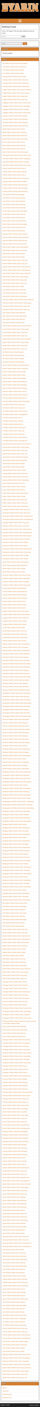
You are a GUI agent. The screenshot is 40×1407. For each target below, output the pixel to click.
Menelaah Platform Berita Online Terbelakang (16, 749)
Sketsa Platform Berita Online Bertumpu (14, 1207)
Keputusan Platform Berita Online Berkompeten (16, 536)
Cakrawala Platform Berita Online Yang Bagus (16, 158)
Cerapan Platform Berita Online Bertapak (14, 188)
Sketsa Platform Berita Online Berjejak (14, 1197)
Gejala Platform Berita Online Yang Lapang (15, 342)
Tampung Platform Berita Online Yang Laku (15, 1236)
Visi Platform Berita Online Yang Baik (13, 1322)
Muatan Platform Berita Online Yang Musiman (16, 936)
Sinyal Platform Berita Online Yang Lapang (15, 1187)
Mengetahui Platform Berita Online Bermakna (16, 818)
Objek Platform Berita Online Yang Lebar (14, 975)
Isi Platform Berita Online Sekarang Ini (14, 427)
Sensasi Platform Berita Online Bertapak (14, 1151)
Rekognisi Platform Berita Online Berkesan (15, 1135)
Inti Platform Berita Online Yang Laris (13, 408)
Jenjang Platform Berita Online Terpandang (15, 480)
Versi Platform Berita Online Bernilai (13, 1312)
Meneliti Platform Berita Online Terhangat (15, 765)
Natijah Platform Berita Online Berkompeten (15, 942)
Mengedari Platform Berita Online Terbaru (15, 785)
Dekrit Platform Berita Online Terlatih (13, 257)
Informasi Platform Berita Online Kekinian (15, 395)
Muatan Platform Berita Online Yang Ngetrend (16, 939)
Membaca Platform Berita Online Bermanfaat (16, 690)
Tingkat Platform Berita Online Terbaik (14, 1276)
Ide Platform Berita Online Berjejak (12, 352)
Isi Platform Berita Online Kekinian (12, 421)
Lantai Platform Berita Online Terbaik (13, 627)
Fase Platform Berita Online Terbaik (13, 286)
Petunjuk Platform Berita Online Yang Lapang (16, 1095)
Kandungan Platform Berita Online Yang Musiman (17, 516)
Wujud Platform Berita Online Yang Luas (14, 1377)
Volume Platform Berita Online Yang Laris (15, 1331)
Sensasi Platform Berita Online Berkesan (14, 1148)
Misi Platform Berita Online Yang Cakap (14, 913)
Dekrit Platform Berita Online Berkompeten (15, 247)
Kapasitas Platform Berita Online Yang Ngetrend (17, 532)
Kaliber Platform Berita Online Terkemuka (15, 503)
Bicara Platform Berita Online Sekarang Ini (15, 152)
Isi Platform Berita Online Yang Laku (13, 431)
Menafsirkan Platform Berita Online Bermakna (16, 700)
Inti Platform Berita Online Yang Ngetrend (15, 414)
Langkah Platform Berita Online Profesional (15, 618)
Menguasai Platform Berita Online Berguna (15, 854)
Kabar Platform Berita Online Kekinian (14, 486)
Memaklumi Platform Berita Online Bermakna (16, 673)
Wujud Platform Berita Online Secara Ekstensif (16, 1367)
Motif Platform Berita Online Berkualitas (14, 919)
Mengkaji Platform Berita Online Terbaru (14, 837)
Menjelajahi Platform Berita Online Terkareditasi (16, 873)
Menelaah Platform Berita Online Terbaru (14, 745)
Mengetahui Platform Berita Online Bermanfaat (16, 821)
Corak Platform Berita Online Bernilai (13, 217)
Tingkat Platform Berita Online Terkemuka (15, 1282)
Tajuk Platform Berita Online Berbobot (14, 1223)
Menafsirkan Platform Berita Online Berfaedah (16, 693)
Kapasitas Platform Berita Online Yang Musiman (17, 529)
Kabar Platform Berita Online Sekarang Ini (15, 493)
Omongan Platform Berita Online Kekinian (15, 985)
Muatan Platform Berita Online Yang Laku (15, 929)
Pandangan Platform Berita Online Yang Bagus (16, 1011)
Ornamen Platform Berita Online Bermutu (15, 1001)
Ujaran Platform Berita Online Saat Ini (13, 1295)
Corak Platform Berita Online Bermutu (14, 214)
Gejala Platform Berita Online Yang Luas (14, 349)
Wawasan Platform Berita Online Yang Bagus (16, 1358)
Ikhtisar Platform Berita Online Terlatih (14, 375)
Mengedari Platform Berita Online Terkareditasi (16, 795)
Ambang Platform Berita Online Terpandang (15, 86)
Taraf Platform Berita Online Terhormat (14, 1253)
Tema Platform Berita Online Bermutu (13, 1269)
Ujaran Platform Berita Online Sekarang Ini (15, 1299)
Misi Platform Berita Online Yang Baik (13, 909)
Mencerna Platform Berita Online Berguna (15, 723)
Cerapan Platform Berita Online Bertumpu (15, 191)
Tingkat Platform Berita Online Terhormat (14, 1279)
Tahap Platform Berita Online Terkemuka (14, 1217)
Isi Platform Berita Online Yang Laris (13, 434)
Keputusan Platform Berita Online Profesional (16, 539)
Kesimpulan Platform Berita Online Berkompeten (17, 549)
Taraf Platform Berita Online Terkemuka (14, 1256)
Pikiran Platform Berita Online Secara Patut (15, 1105)
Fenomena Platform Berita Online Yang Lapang (16, 303)
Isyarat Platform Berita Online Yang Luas (14, 454)
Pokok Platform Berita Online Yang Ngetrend (16, 1128)
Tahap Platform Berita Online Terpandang (15, 1220)
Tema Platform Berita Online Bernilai (13, 1272)
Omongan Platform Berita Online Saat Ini (14, 988)
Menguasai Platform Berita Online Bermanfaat (16, 860)
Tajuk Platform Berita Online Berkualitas (14, 1227)
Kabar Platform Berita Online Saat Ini (13, 490)
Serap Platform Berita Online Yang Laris (14, 1174)
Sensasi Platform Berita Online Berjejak (14, 1144)
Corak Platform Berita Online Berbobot (14, 208)
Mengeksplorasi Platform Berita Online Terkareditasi (18, 808)
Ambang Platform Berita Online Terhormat (15, 80)
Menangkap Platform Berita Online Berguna (15, 709)
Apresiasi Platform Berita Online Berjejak (14, 116)
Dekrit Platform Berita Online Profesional (14, 250)
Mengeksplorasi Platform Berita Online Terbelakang (18, 801)
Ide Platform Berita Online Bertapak (13, 358)
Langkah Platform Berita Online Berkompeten (16, 614)
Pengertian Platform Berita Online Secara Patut (16, 1053)
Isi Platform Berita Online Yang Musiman (14, 437)
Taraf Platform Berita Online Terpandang (14, 1259)
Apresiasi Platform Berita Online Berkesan (15, 119)
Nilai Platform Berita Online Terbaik (13, 955)
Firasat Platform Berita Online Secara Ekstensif (16, 326)
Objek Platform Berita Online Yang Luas (14, 978)
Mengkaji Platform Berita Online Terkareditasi (16, 847)
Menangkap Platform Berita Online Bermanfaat (16, 716)
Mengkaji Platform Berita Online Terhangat (15, 844)
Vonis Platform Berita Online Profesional (14, 1345)
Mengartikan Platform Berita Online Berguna (15, 775)
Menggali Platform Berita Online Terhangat (15, 831)
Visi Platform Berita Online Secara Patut (14, 1315)
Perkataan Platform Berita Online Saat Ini (15, 1072)
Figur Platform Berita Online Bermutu (13, 319)
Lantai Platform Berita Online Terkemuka (14, 634)
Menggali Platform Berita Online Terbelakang (16, 828)
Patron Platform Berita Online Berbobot (14, 1026)
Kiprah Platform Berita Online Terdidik (13, 568)
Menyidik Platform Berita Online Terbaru (14, 890)
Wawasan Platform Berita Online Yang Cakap (16, 1364)
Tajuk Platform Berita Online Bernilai (13, 1233)
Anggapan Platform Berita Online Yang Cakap (16, 112)
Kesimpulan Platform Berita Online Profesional (16, 552)
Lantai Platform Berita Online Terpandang (15, 637)
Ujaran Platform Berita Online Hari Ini (13, 1289)
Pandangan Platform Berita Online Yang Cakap (16, 1018)
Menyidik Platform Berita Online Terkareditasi (16, 900)
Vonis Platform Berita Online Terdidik (13, 1348)
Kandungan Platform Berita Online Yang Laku (16, 509)
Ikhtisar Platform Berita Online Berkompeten (15, 365)
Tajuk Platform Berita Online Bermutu (13, 1230)
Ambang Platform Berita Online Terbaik (14, 76)
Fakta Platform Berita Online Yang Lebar (14, 280)
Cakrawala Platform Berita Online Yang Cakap (16, 165)
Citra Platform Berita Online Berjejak (13, 194)
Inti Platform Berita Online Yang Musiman (15, 411)
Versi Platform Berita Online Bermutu (13, 1308)
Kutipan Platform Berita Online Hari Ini (14, 601)
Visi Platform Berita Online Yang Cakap (14, 1325)
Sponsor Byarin (34, 1405)
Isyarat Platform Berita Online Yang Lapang (15, 447)
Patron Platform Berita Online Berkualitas (15, 1030)
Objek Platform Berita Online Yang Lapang (15, 972)
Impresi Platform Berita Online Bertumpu (14, 388)
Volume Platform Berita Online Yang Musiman (16, 1335)
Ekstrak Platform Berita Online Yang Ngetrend (16, 270)
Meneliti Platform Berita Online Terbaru (14, 759)
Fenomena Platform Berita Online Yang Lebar (16, 306)
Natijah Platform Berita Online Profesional (15, 946)
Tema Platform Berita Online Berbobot (14, 1263)
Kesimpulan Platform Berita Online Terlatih (15, 559)
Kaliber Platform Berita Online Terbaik (13, 496)
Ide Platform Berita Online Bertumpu (13, 362)
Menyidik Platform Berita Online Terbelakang (16, 893)
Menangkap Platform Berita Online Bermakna (16, 713)
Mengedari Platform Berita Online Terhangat (15, 791)
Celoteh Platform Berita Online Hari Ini (14, 168)
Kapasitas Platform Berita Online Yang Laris (15, 526)
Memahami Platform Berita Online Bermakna (16, 660)
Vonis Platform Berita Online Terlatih (13, 1351)
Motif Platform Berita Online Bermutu (13, 923)
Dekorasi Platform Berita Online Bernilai (14, 244)
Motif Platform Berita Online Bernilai (13, 926)
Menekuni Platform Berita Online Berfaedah (15, 732)
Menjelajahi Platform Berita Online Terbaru (15, 864)
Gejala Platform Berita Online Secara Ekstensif (16, 339)
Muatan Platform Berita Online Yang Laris (15, 932)
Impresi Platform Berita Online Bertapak (14, 385)
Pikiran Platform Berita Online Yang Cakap (15, 1115)
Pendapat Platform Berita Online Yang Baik (15, 1046)
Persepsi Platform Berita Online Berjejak (14, 1079)
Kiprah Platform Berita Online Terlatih (13, 572)
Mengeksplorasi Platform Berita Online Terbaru (16, 798)
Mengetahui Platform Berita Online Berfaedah (16, 811)
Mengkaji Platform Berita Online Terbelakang (16, 841)
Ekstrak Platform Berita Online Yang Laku (15, 260)
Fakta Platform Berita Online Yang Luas (14, 283)
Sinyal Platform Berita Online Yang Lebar (14, 1190)
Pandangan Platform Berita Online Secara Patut (17, 1008)
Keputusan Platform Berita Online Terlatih (15, 545)
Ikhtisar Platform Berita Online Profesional (15, 368)
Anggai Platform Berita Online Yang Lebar (15, 96)
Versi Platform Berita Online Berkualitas (14, 1305)
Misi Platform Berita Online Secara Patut (14, 903)
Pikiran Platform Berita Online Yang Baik (14, 1112)
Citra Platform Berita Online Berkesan (13, 198)
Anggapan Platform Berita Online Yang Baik (15, 109)
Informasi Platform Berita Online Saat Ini (14, 398)
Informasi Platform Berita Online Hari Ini (14, 391)
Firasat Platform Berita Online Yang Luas (14, 336)
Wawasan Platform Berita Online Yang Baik (15, 1361)
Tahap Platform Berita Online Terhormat (14, 1213)
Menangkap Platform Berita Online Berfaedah (16, 706)
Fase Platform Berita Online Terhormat (14, 290)
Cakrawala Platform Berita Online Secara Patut (16, 155)
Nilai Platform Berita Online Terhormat (14, 959)
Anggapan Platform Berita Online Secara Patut (16, 103)
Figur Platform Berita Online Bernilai (13, 322)
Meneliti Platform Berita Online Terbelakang (15, 762)
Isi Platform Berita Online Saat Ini (12, 424)
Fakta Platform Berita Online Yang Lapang (15, 276)
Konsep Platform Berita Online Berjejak (14, 588)
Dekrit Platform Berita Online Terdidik (13, 253)
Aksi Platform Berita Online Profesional (14, 67)
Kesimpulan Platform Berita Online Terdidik (15, 555)
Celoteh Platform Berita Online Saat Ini (14, 175)
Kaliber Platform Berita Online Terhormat (14, 500)
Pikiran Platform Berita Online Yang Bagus (15, 1108)
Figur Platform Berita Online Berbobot (13, 312)
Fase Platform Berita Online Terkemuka (14, 293)
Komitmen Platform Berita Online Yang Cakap (16, 585)
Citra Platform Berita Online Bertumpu (14, 204)
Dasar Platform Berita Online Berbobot (14, 221)
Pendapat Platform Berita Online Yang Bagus (16, 1043)
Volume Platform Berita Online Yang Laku (15, 1328)
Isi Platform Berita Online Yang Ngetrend (14, 440)
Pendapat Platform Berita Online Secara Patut (16, 1039)
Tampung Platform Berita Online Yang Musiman (16, 1243)
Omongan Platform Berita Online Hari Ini (14, 982)
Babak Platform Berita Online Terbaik (13, 129)
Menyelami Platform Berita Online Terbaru (15, 877)
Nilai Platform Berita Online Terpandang (14, 965)
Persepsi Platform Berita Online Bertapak (15, 1085)
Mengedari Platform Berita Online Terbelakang (16, 788)
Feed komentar (7, 1394)
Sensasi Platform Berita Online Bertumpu (15, 1154)
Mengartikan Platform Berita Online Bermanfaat (16, 782)
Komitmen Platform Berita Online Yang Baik (15, 581)
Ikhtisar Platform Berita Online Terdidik (14, 372)
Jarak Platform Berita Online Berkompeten (15, 457)
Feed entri (5, 1391)
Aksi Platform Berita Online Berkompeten (14, 63)
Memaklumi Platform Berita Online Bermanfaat (16, 677)
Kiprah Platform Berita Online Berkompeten (15, 562)
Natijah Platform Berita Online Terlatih (13, 952)
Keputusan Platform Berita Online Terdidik (15, 542)
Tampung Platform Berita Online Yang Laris (15, 1240)
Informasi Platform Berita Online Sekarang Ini (16, 401)
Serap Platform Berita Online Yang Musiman (15, 1177)
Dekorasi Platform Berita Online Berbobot (15, 234)
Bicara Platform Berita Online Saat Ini (13, 148)
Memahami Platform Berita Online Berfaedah (16, 654)
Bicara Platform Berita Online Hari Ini (13, 142)
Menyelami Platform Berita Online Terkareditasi (16, 887)
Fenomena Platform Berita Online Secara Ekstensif (18, 299)
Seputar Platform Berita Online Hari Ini (14, 1158)
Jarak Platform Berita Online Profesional (14, 460)
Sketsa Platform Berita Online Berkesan (14, 1200)
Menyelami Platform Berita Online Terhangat (15, 883)
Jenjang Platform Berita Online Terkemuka (15, 476)
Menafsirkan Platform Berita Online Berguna (15, 696)
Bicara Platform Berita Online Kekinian (14, 145)
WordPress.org (7, 1397)
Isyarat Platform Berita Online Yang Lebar (15, 450)
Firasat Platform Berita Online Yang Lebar (15, 332)
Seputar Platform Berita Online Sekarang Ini (15, 1167)
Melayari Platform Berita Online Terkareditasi (16, 650)
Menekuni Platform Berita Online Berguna (15, 736)
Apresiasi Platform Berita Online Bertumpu (15, 126)
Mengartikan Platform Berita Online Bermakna (16, 778)
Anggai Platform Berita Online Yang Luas (14, 99)
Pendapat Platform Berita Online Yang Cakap (16, 1049)
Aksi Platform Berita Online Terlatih (13, 73)
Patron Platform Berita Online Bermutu (14, 1033)
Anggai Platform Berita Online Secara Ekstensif (16, 89)
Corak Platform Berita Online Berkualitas (14, 211)
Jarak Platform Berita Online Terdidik (13, 463)
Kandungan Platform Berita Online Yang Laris (16, 513)
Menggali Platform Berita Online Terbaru (14, 824)
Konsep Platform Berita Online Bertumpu (14, 598)
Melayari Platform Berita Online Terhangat (15, 647)
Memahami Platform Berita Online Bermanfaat (16, 664)
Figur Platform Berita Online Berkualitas (14, 316)
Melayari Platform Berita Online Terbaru (14, 641)
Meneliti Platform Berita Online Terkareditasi (15, 768)
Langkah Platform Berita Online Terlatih (14, 624)
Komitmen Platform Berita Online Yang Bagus (16, 578)
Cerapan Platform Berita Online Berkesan (15, 185)
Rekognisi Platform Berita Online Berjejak (15, 1131)
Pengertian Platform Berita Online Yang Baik (15, 1059)
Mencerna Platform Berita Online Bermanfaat (16, 729)
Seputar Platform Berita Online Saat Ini (14, 1164)
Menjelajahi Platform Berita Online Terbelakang (16, 867)
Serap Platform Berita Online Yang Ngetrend (15, 1181)
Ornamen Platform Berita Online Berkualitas (15, 998)
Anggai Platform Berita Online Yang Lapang (15, 93)
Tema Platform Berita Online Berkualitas (14, 1266)
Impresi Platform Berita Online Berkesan (14, 381)
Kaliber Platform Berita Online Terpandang (15, 506)
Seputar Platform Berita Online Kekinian (14, 1161)
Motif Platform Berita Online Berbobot (13, 916)
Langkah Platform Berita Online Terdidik (14, 621)
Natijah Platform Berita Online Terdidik (14, 949)
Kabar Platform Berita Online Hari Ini (13, 483)
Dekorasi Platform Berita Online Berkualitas (15, 237)
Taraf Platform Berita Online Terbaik (13, 1249)
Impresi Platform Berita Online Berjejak (14, 378)
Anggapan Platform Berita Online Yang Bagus (16, 106)
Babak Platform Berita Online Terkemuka (14, 135)
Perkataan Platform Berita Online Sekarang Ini (16, 1076)
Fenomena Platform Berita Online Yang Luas (16, 309)
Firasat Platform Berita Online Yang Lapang (15, 329)
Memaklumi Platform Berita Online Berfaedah (16, 667)
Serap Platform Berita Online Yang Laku (14, 1171)
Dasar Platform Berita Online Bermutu (14, 227)
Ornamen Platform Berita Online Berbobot (15, 995)
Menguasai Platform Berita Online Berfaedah (16, 850)
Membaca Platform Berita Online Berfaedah (15, 680)
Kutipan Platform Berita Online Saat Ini (14, 608)
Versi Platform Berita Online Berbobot (13, 1302)
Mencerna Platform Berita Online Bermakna (15, 726)
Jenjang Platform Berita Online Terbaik (14, 470)
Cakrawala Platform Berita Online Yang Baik (15, 162)
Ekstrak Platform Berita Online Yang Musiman (16, 267)
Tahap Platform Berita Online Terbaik (13, 1210)
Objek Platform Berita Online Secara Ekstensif (16, 969)
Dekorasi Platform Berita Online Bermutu (14, 240)
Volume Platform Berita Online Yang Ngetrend (16, 1338)
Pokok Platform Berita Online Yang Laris (14, 1122)
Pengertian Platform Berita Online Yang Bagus (16, 1056)
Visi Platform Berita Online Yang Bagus (14, 1318)
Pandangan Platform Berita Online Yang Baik (16, 1014)
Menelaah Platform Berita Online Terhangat (15, 752)
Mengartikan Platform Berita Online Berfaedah (16, 772)
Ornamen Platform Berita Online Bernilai (14, 1005)
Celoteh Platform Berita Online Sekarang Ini (15, 178)
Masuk (4, 1388)
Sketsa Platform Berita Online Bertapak (14, 1203)
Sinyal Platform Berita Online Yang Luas (14, 1194)
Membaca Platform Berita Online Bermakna (15, 686)
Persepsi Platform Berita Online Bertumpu (15, 1089)
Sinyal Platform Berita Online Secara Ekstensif (16, 1184)
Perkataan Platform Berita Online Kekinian (15, 1069)
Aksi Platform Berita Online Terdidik (13, 70)
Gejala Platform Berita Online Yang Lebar (15, 345)
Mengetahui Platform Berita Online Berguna (15, 814)
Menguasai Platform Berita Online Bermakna (16, 857)
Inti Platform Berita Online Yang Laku (13, 404)
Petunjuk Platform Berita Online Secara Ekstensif (17, 1092)
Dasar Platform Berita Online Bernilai (13, 231)
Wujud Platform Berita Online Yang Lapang (15, 1371)
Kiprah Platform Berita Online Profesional (15, 565)
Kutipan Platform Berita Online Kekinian (14, 604)
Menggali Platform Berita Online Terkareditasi (16, 834)
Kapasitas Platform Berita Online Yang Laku (15, 522)
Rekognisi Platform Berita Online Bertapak (15, 1138)
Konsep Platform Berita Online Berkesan (14, 591)
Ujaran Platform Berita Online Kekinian (14, 1292)
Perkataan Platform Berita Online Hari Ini (14, 1066)
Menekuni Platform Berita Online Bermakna (15, 739)
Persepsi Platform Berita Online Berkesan (15, 1082)
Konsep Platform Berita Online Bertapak (14, 595)
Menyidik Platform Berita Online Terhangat (15, 896)
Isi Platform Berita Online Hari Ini (12, 417)
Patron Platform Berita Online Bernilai (13, 1036)
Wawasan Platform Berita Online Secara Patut (16, 1354)
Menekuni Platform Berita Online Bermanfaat (16, 742)
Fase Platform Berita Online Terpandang (14, 296)
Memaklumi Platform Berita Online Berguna (15, 670)
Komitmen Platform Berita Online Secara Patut (16, 575)
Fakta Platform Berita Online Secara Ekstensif (16, 273)
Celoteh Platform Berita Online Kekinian (14, 172)
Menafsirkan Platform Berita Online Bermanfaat (16, 703)
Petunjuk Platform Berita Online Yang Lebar (15, 1099)
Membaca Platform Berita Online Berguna (15, 683)
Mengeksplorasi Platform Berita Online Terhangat (17, 805)
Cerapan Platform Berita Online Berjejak (14, 181)
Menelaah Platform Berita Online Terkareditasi (16, 755)
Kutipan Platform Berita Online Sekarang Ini (15, 611)
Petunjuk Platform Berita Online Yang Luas (15, 1102)
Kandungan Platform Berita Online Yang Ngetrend (17, 519)
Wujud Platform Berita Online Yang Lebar (15, 1374)
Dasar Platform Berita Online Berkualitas (14, 224)
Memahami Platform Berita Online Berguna (15, 657)
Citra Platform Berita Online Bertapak (13, 201)
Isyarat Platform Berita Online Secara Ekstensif (16, 444)
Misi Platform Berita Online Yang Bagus (14, 906)
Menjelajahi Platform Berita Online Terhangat (16, 870)
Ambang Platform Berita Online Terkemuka (15, 83)
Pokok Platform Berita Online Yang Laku (14, 1118)
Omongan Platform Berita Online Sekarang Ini (16, 992)
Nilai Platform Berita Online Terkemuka (14, 962)
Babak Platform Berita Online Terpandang (15, 139)
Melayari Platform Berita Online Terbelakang (15, 644)
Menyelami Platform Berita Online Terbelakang (16, 880)
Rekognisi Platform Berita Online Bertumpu (15, 1141)
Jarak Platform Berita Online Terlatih (13, 467)
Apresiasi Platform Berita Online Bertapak (15, 122)
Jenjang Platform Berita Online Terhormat (15, 473)
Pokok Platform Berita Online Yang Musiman (16, 1125)
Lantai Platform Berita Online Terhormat (14, 631)
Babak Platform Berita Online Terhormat (14, 132)
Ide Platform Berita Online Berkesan (13, 355)
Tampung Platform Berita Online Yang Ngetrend (16, 1246)
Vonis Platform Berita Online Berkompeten (15, 1341)
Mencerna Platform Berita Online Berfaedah (15, 719)
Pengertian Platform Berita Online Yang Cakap (16, 1063)
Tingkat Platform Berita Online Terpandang (15, 1286)
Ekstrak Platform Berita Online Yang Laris (15, 263)
